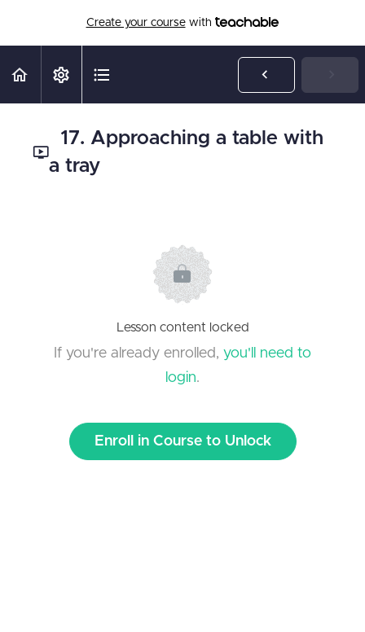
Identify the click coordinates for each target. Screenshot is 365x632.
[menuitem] (61, 74)
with (182, 23)
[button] (20, 74)
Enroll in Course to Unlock (183, 441)
